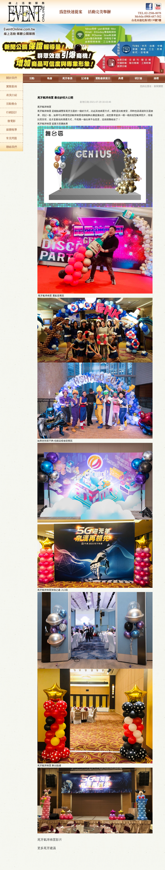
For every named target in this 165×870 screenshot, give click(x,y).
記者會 (85, 78)
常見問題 (11, 138)
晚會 (49, 78)
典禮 (120, 78)
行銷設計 (11, 112)
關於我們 (11, 77)
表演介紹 (11, 95)
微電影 (11, 121)
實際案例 (11, 86)
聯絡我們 (11, 146)
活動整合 (11, 103)
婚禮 (156, 78)
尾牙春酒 (67, 78)
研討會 (138, 78)
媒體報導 (11, 129)
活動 (31, 78)
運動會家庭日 (102, 78)
